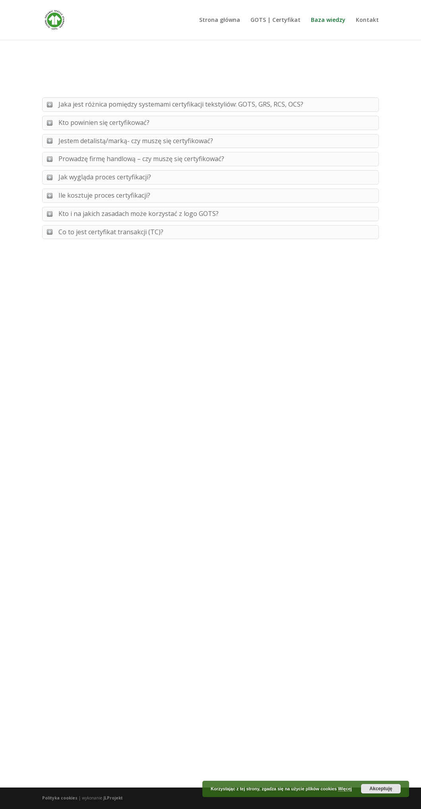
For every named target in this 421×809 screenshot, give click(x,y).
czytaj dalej (64, 488)
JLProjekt (113, 798)
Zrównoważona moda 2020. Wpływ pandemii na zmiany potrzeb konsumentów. (88, 604)
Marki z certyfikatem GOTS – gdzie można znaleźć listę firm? (322, 374)
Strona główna (219, 20)
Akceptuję (380, 788)
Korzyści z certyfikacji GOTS (205, 606)
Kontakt (367, 20)
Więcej (345, 788)
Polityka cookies (60, 798)
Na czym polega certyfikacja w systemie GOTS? (90, 374)
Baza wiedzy (328, 20)
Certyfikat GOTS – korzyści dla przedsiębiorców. (199, 374)
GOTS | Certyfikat (275, 20)
